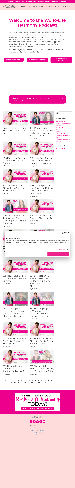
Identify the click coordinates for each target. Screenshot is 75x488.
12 (41, 429)
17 (12, 432)
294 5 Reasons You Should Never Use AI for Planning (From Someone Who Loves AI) (42, 310)
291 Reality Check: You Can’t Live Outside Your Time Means (15, 380)
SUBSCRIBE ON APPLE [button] (13, 60)
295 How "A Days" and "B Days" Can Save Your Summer (14, 308)
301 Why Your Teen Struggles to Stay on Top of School (15, 203)
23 (34, 432)
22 (30, 432)
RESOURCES (54, 6)
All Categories (61, 122)
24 (38, 432)
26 (45, 432)
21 (26, 432)
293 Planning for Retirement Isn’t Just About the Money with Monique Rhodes (14, 345)
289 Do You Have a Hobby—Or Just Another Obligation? (15, 412)
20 (23, 432)
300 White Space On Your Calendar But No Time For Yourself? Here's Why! (41, 206)
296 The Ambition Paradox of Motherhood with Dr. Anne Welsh (41, 276)
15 (51, 429)
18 (16, 432)
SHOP (63, 6)
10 (34, 429)
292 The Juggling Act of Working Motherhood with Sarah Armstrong (41, 344)
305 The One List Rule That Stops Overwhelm (14, 132)
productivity (60, 134)
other (58, 131)
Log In (69, 6)
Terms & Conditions (37, 479)
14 (48, 429)
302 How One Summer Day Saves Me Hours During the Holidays (40, 171)
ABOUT (24, 6)
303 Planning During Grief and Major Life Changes (14, 169)
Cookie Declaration (37, 484)
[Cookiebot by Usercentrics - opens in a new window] (62, 233)
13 (44, 429)
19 (19, 432)
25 (41, 432)
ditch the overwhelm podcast (63, 126)
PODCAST (33, 6)
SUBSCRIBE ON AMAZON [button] (61, 60)
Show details (62, 249)
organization (61, 129)
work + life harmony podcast (63, 144)
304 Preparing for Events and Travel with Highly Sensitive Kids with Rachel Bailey (42, 135)
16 (9, 432)
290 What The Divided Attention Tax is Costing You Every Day (41, 380)
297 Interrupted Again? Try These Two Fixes (14, 274)
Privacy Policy (37, 481)
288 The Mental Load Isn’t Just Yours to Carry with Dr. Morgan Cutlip (40, 414)
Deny (37, 254)
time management (63, 136)
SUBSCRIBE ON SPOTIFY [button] (37, 60)
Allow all (58, 254)
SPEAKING (43, 6)
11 (37, 429)
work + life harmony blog (63, 139)
